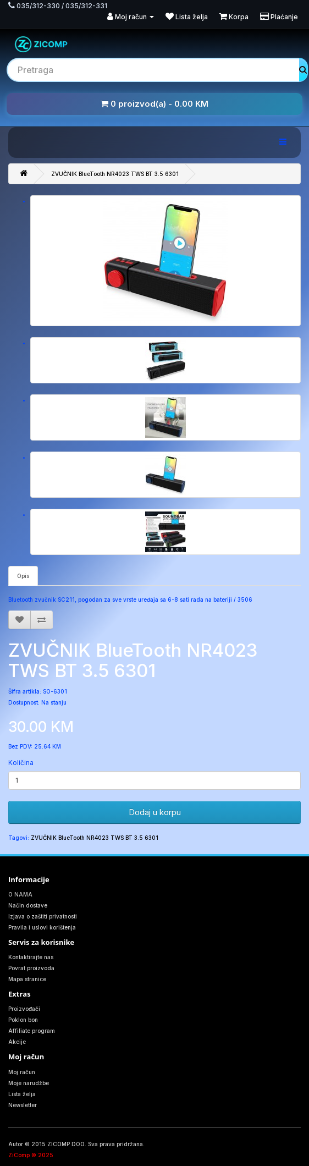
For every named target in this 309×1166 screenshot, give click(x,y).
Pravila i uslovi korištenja (42, 927)
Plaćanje (279, 17)
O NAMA (20, 894)
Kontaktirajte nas (30, 957)
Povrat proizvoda (31, 968)
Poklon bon (23, 1019)
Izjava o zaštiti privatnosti (42, 916)
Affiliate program (31, 1030)
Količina (21, 762)
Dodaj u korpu (155, 812)
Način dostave (27, 905)
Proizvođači (24, 1008)
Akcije (17, 1041)
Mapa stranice (27, 979)
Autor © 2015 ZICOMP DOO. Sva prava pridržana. (76, 1144)
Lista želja (186, 17)
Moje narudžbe (28, 1083)
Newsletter (22, 1105)
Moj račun (130, 17)
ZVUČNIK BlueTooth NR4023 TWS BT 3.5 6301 (115, 173)
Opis (23, 576)
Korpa (234, 17)
